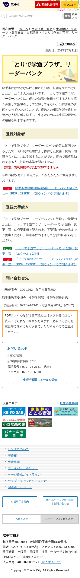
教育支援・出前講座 (25, 32)
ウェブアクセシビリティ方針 (27, 481)
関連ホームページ (20, 487)
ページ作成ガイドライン (24, 474)
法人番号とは (51, 562)
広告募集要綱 (69, 403)
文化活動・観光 (42, 29)
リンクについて (18, 449)
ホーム (23, 29)
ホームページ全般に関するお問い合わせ (60, 501)
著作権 (12, 455)
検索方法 (74, 16)
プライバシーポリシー (23, 468)
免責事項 (14, 462)
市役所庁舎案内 (20, 501)
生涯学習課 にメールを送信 (40, 379)
